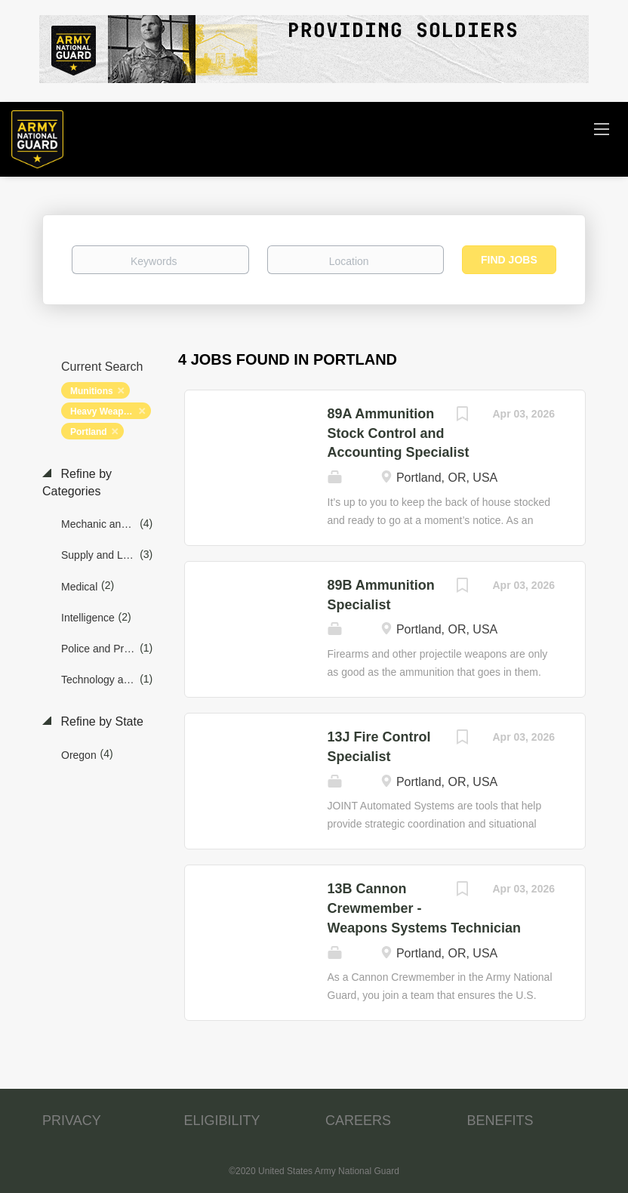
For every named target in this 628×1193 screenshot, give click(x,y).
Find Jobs (509, 260)
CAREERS (358, 1120)
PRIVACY (71, 1120)
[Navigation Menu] (601, 128)
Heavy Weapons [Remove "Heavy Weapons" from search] (105, 411)
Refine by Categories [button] (77, 482)
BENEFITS (500, 1120)
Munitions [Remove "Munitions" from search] (91, 391)
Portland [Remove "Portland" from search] (88, 432)
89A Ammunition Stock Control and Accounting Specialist (398, 433)
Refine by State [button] (100, 721)
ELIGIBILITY (222, 1120)
